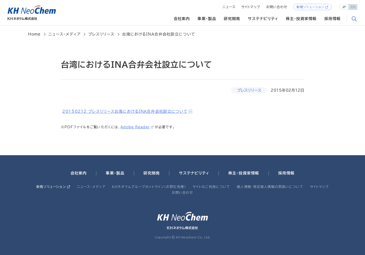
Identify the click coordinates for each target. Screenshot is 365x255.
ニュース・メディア (64, 34)
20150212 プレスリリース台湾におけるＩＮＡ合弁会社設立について (125, 111)
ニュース (229, 7)
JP (344, 6)
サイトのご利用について (211, 186)
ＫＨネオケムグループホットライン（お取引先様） (149, 186)
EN (353, 6)
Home (34, 34)
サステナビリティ (263, 19)
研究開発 (232, 19)
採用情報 (332, 19)
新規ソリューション (310, 6)
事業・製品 (206, 19)
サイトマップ (250, 7)
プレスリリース (101, 34)
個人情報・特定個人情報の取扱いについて (270, 186)
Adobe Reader (135, 127)
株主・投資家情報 (301, 19)
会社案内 (182, 19)
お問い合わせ (277, 7)
